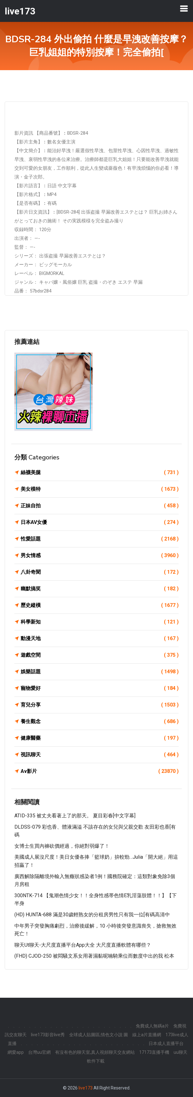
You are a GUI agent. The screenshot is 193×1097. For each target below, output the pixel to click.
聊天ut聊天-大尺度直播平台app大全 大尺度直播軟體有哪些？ (82, 945)
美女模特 (100, 489)
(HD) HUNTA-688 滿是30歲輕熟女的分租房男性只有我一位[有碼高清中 (92, 915)
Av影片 (100, 771)
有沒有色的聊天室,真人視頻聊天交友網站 (95, 1052)
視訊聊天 (100, 754)
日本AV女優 (100, 522)
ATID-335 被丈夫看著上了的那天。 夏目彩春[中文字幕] (74, 816)
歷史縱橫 (100, 605)
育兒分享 (100, 705)
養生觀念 (100, 721)
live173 (86, 1087)
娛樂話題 (100, 671)
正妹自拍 (100, 505)
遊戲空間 (100, 655)
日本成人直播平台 (166, 1043)
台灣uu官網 (39, 1052)
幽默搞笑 (100, 588)
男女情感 (100, 555)
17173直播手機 (154, 1052)
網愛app (16, 1052)
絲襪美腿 (100, 472)
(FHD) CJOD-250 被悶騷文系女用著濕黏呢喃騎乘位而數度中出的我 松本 (94, 956)
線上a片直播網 (146, 1034)
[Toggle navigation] (184, 8)
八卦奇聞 (100, 572)
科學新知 (100, 622)
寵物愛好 (100, 688)
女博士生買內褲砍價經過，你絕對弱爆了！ (61, 846)
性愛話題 (100, 539)
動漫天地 (100, 638)
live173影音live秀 (48, 1034)
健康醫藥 (100, 738)
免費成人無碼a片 (152, 1025)
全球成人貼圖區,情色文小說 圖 (98, 1034)
